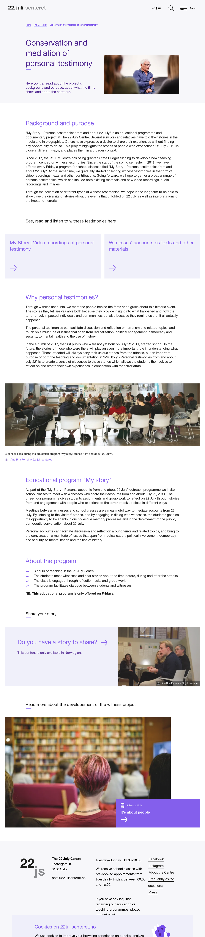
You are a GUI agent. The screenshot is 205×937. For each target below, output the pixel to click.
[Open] (171, 8)
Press (153, 892)
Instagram (156, 866)
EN (159, 8)
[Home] (27, 8)
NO (153, 9)
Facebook (156, 859)
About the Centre (161, 872)
